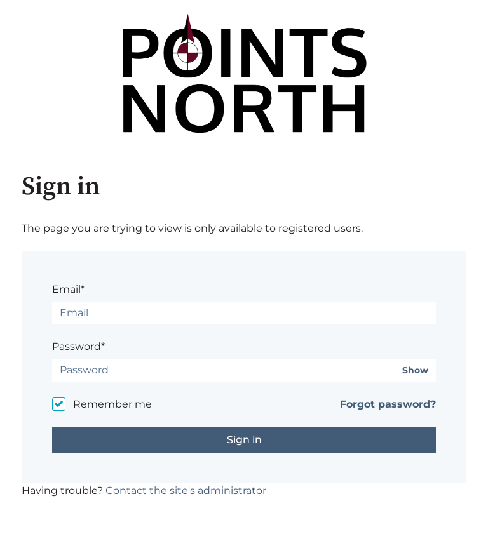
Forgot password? (388, 404)
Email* (68, 289)
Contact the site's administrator (185, 490)
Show (415, 370)
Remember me (112, 404)
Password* (78, 346)
